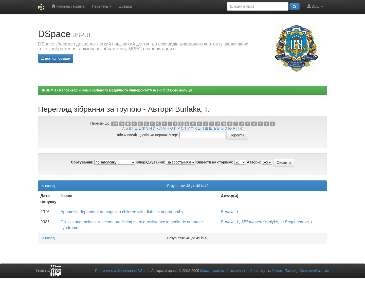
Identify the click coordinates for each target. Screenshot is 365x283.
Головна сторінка (68, 6)
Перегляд (101, 6)
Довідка (125, 6)
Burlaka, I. (230, 212)
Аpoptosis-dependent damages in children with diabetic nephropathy (122, 212)
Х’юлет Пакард (284, 271)
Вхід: (315, 6)
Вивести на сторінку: (214, 162)
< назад (48, 186)
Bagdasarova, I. (299, 222)
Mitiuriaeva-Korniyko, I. (262, 222)
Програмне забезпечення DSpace (122, 271)
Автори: (254, 162)
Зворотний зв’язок (315, 271)
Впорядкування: (150, 162)
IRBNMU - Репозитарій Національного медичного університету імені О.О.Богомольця (117, 90)
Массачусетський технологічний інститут (233, 271)
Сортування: (82, 162)
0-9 (115, 123)
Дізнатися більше (55, 58)
